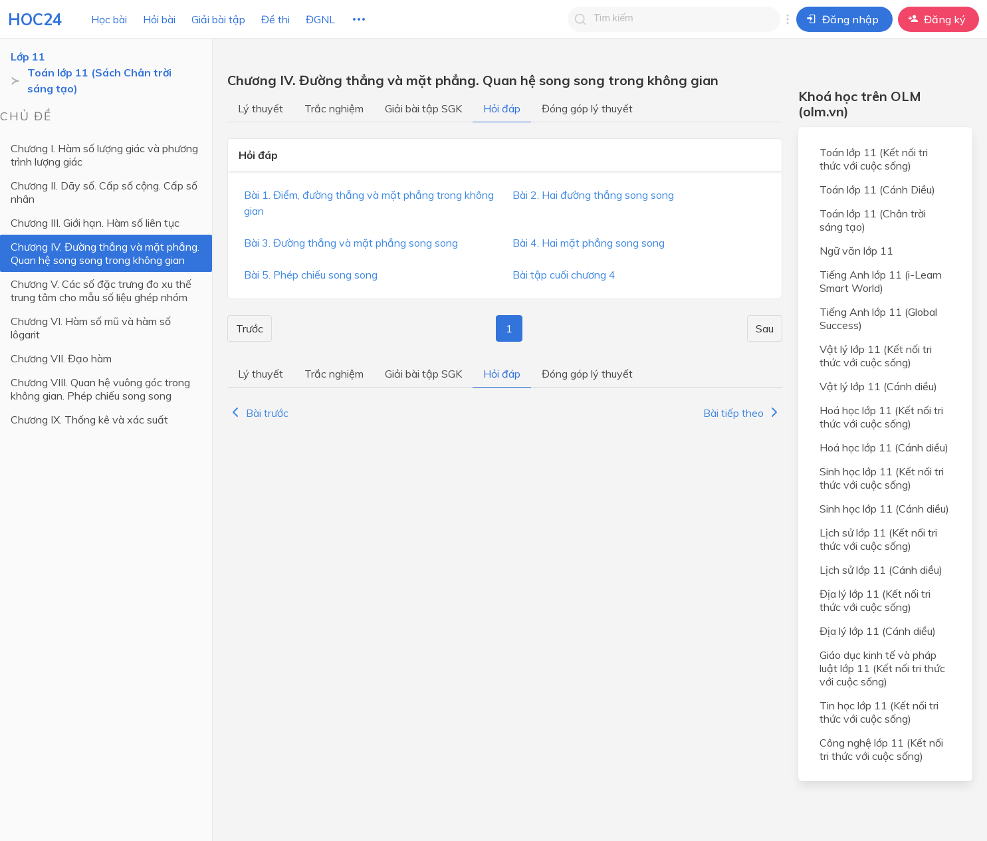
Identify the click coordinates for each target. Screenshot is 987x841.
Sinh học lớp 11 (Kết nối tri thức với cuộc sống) (882, 478)
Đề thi (275, 19)
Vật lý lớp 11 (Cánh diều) (878, 386)
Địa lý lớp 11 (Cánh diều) (878, 631)
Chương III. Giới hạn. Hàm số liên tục (95, 222)
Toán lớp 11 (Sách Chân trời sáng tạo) (99, 80)
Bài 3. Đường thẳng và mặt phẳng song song (351, 242)
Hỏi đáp (501, 108)
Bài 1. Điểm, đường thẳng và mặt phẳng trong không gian (369, 202)
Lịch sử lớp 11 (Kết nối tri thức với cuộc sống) (878, 539)
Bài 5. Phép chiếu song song (311, 274)
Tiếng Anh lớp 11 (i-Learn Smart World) (881, 281)
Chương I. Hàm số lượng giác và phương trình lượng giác (104, 155)
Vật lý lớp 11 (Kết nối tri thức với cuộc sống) (876, 355)
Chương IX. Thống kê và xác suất (89, 419)
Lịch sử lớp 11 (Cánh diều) (881, 569)
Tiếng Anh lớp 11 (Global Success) (878, 318)
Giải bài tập (218, 19)
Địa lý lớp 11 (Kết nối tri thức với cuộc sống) (875, 600)
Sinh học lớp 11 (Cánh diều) (884, 508)
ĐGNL (320, 19)
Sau (765, 328)
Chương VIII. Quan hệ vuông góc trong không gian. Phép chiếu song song (100, 389)
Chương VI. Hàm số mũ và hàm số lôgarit (91, 327)
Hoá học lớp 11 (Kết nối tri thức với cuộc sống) (881, 417)
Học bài (109, 19)
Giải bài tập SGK (423, 108)
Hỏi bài (159, 19)
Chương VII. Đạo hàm (61, 358)
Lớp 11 (28, 56)
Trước (249, 328)
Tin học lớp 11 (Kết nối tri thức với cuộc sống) (879, 712)
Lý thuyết (260, 108)
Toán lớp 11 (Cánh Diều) (877, 189)
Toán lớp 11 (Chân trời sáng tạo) (873, 220)
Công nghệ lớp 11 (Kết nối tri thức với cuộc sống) (881, 749)
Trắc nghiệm (334, 108)
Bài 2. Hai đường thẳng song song (593, 194)
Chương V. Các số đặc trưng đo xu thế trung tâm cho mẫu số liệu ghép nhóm (101, 290)
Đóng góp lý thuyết (587, 108)
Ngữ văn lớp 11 (856, 250)
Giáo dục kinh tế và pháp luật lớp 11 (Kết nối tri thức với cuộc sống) (882, 668)
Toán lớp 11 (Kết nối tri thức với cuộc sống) (874, 159)
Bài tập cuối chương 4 (563, 274)
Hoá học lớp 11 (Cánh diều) (884, 447)
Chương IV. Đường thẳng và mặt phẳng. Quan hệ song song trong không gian (105, 253)
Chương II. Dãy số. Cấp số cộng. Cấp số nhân (104, 192)
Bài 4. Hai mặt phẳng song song (588, 242)
